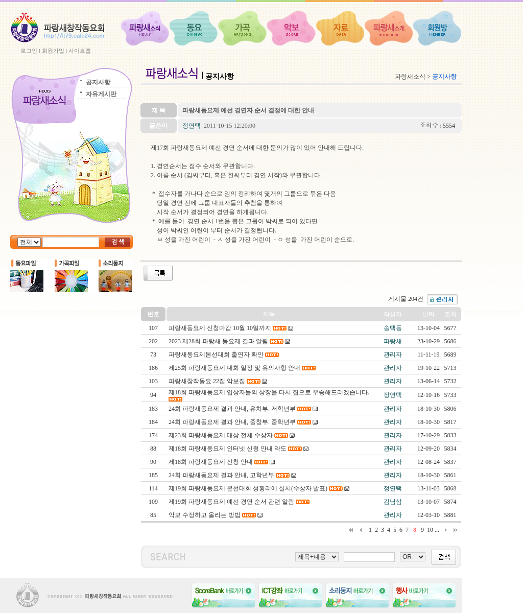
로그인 (28, 51)
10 (430, 529)
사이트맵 (79, 51)
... (437, 529)
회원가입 (53, 51)
